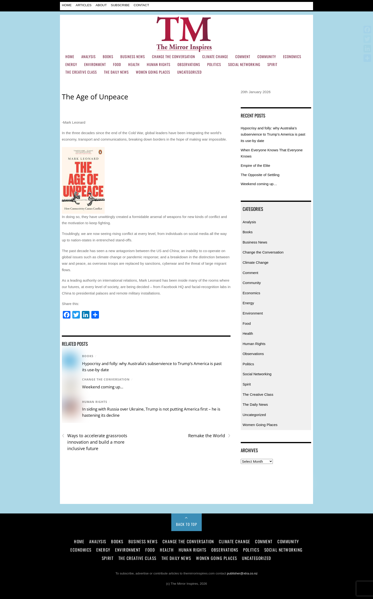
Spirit (272, 64)
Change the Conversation (173, 56)
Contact (141, 5)
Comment (242, 56)
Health (134, 64)
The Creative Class (81, 72)
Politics (214, 64)
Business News (132, 56)
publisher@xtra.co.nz (242, 573)
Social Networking (244, 64)
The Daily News (116, 72)
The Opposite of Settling (260, 175)
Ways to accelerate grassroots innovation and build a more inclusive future (94, 441)
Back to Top (186, 524)
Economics (292, 56)
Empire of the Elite (255, 165)
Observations (188, 64)
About (101, 5)
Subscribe (120, 5)
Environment (95, 64)
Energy (71, 64)
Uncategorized (189, 72)
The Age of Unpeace (95, 97)
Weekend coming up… (102, 387)
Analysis (88, 56)
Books (108, 56)
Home (67, 5)
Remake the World (209, 435)
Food (117, 64)
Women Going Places (153, 72)
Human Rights (158, 64)
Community (266, 56)
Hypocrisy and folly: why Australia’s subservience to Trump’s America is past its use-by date (273, 134)
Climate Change (215, 56)
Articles (84, 5)
